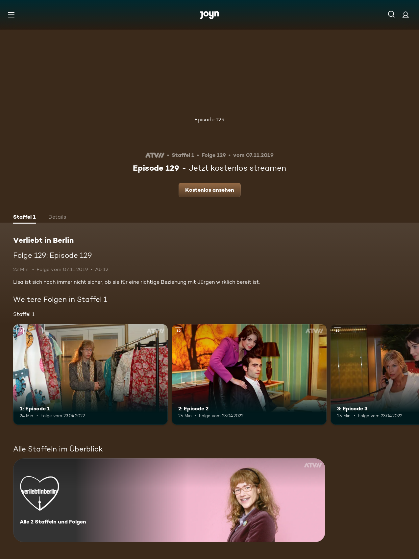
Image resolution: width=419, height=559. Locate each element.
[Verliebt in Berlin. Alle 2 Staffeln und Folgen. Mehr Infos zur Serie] (169, 500)
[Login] (405, 14)
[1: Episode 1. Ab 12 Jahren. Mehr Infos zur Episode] (90, 374)
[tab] (24, 218)
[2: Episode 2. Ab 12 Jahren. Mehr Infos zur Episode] (249, 374)
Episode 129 (209, 119)
